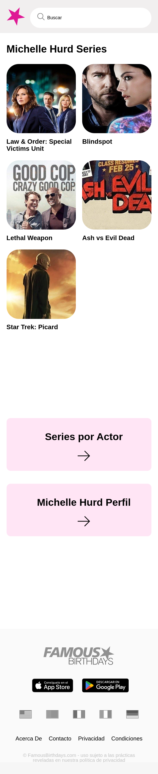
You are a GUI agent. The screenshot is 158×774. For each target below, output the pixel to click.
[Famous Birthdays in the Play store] (105, 685)
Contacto (60, 738)
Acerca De (28, 738)
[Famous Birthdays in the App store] (52, 685)
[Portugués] (52, 714)
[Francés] (79, 714)
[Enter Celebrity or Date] (91, 18)
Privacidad (91, 738)
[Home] (79, 655)
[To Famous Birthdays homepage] (15, 16)
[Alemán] (132, 714)
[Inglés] (25, 714)
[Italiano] (106, 714)
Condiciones (127, 738)
